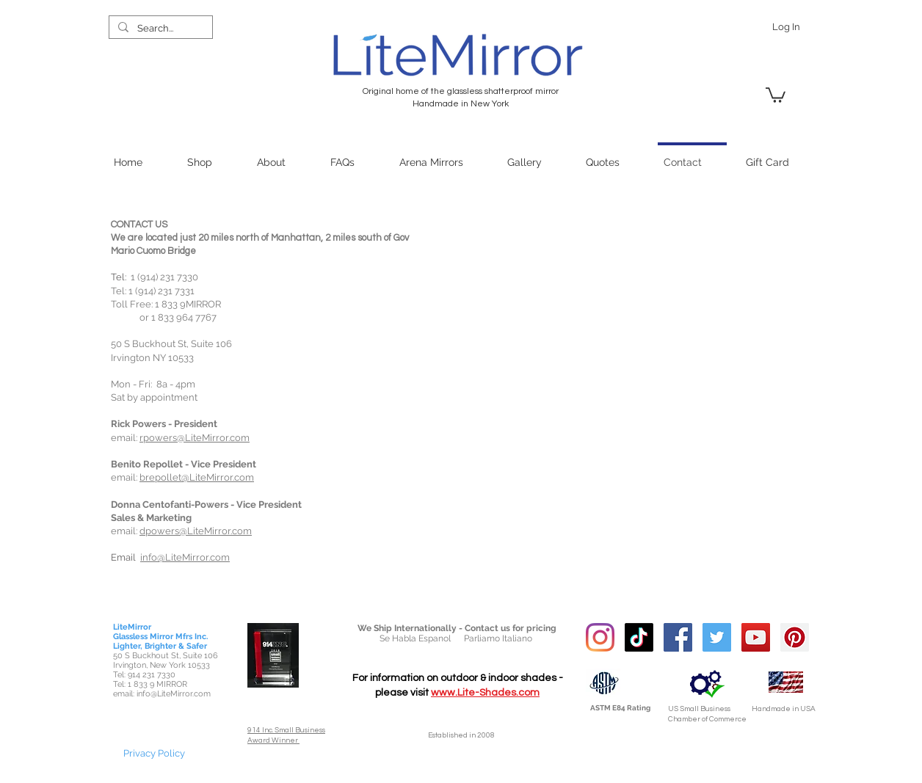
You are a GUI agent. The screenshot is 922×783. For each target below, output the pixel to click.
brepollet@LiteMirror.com (196, 477)
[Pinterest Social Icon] (794, 637)
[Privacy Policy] (154, 753)
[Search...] (159, 28)
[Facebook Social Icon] (678, 637)
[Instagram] (600, 637)
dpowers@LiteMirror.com (195, 530)
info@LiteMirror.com (185, 557)
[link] (775, 94)
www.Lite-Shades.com (485, 693)
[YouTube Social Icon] (755, 637)
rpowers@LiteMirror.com (194, 437)
